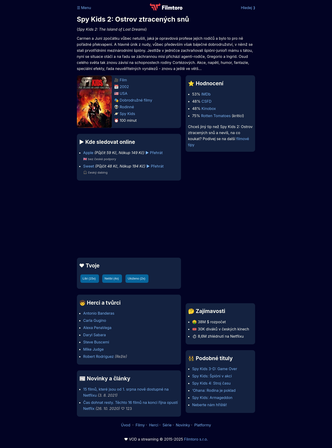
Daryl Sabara (94, 335)
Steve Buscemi (96, 342)
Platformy (202, 425)
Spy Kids (127, 113)
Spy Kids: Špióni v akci (212, 376)
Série (167, 425)
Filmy (140, 425)
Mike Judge (93, 349)
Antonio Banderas (98, 313)
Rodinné (127, 107)
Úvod (126, 425)
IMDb (205, 94)
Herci (153, 425)
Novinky (183, 425)
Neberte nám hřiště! (209, 404)
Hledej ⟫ (248, 7)
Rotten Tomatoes (216, 115)
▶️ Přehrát (154, 152)
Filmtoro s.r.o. (196, 439)
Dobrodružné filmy (136, 100)
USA (123, 93)
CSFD (206, 101)
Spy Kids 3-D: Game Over (214, 368)
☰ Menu (84, 7)
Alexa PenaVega (97, 327)
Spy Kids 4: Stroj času (211, 383)
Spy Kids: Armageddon (212, 397)
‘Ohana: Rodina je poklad (214, 390)
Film (123, 80)
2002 (124, 86)
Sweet (88, 166)
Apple (88, 152)
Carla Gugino (94, 320)
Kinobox (208, 108)
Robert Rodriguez (98, 356)
